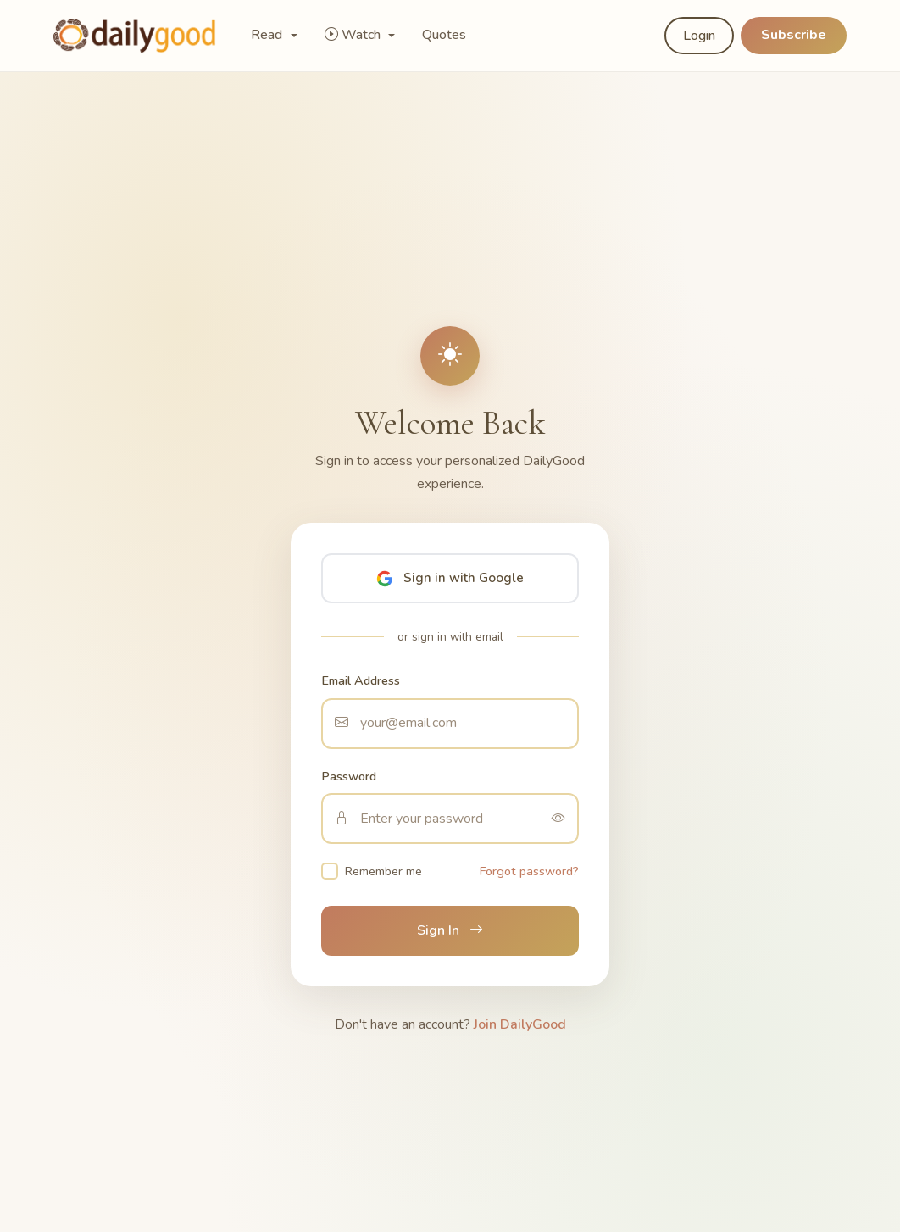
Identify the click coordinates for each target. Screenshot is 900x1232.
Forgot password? (529, 871)
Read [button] (268, 34)
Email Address (360, 680)
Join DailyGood (520, 1024)
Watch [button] (354, 34)
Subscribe (793, 34)
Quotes (444, 34)
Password (348, 776)
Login (699, 35)
